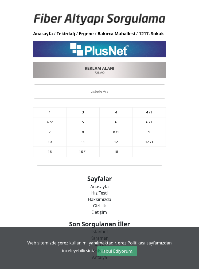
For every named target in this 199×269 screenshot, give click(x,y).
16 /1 (83, 151)
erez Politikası (131, 243)
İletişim (99, 212)
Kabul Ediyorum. (117, 251)
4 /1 (149, 112)
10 (50, 141)
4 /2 (50, 122)
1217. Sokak (151, 34)
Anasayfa (43, 34)
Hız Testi (99, 193)
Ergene (86, 34)
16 (50, 151)
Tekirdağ (66, 34)
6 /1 (149, 122)
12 (116, 141)
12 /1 (149, 141)
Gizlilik (99, 206)
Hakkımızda (99, 199)
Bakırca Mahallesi (116, 34)
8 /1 (116, 131)
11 (83, 141)
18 (116, 151)
